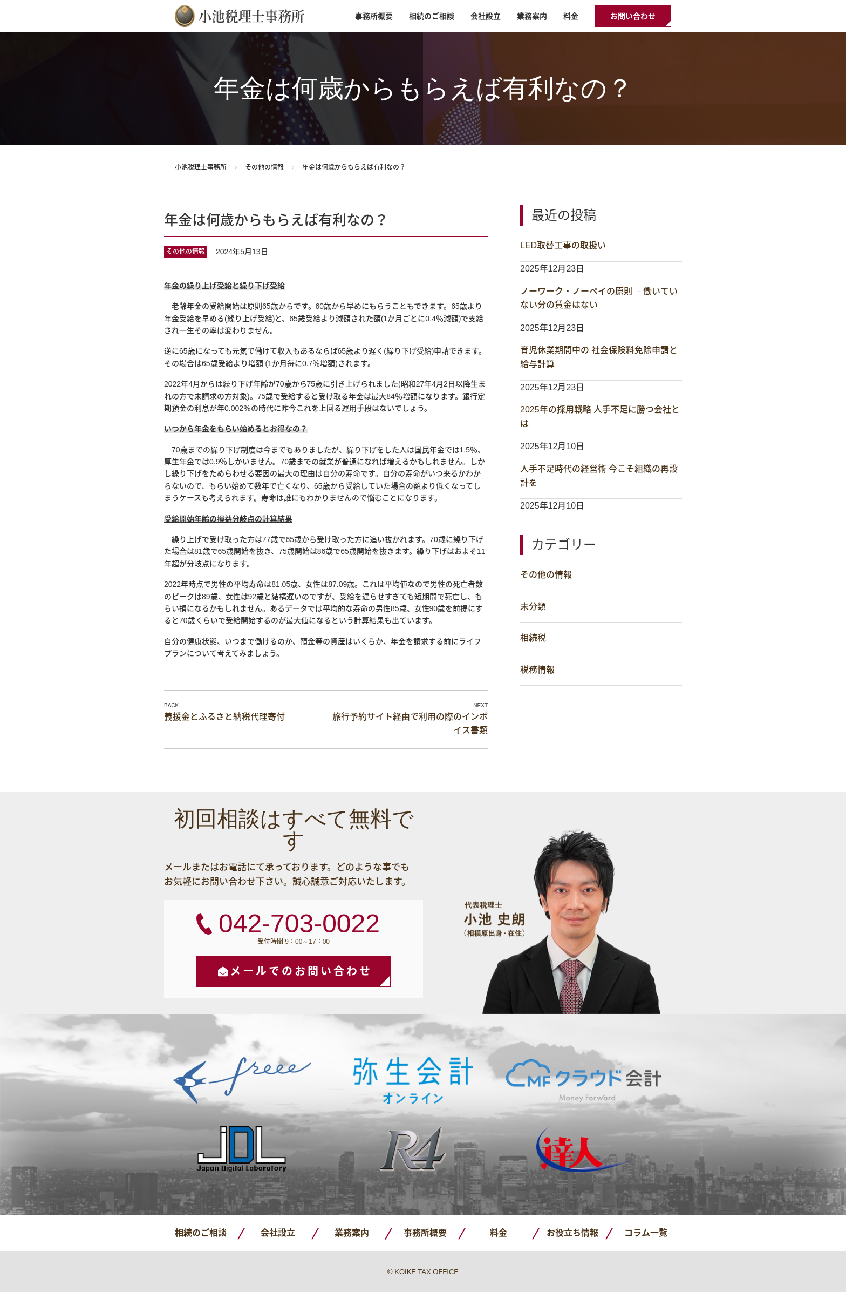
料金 (570, 16)
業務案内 (532, 16)
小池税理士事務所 (239, 16)
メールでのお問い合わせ (301, 971)
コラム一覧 (645, 1232)
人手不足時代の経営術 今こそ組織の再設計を (599, 476)
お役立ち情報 (572, 1232)
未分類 (533, 606)
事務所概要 (374, 16)
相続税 (533, 637)
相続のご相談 (431, 16)
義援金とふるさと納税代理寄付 (224, 716)
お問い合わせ (633, 16)
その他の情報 (264, 167)
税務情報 (537, 669)
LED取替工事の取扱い (563, 245)
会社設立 (485, 16)
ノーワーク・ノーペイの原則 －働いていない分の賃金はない (599, 298)
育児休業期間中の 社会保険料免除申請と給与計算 (599, 357)
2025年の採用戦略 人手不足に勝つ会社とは (600, 416)
